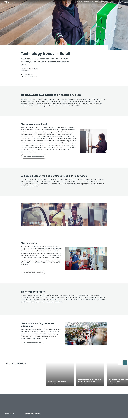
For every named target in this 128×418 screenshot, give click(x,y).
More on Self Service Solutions (33, 272)
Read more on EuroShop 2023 (32, 342)
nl (125, 2)
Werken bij (97, 1)
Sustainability (104, 1)
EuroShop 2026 (78, 1)
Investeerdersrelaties (88, 1)
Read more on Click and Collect (34, 156)
